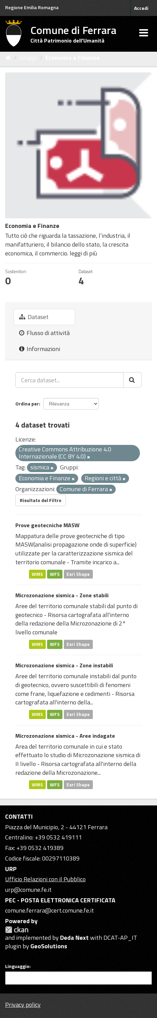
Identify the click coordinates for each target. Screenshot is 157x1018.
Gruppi (28, 57)
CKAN (16, 929)
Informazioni (39, 348)
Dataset (33, 316)
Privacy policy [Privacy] (23, 1004)
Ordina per (27, 403)
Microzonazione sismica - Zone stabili (62, 595)
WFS (55, 573)
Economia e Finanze (72, 57)
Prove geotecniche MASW (47, 525)
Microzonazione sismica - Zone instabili (64, 665)
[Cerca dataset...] (69, 380)
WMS (37, 573)
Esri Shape (78, 573)
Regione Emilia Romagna (32, 7)
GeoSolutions (48, 946)
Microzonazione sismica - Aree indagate (65, 736)
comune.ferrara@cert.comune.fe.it (49, 910)
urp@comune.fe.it (28, 889)
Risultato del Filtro (40, 500)
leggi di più (83, 253)
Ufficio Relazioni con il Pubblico (45, 879)
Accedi (141, 8)
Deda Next (74, 937)
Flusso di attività (44, 332)
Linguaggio (17, 966)
